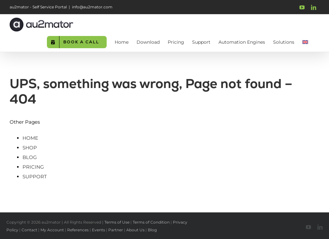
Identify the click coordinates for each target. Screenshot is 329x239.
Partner (115, 229)
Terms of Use (116, 222)
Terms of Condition (151, 222)
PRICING (33, 167)
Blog (152, 229)
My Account (52, 229)
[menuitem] (305, 41)
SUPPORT (34, 176)
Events (98, 229)
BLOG (29, 157)
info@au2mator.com (92, 6)
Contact (29, 229)
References (78, 229)
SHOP (29, 148)
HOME (30, 138)
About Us (135, 229)
